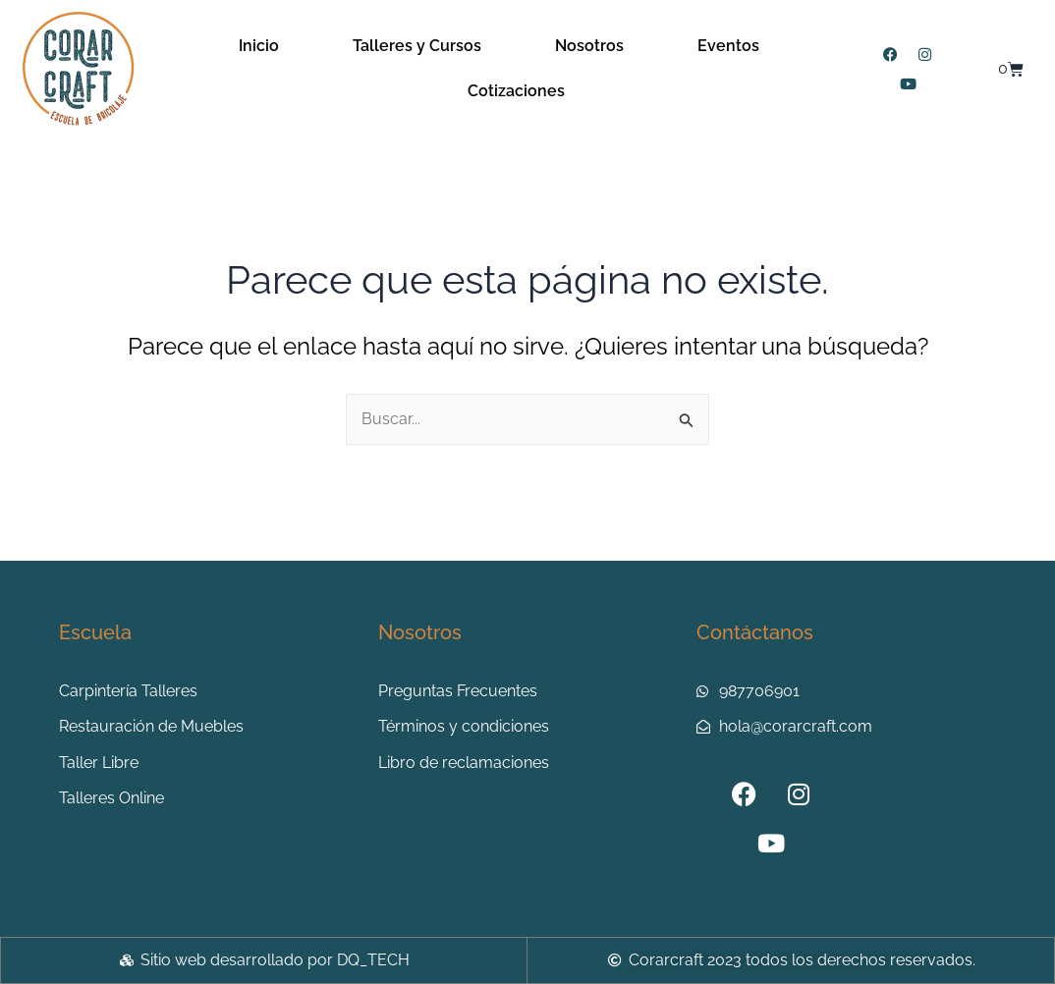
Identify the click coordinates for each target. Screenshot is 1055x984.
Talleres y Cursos (417, 45)
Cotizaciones (516, 91)
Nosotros (589, 45)
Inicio (259, 45)
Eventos (728, 45)
